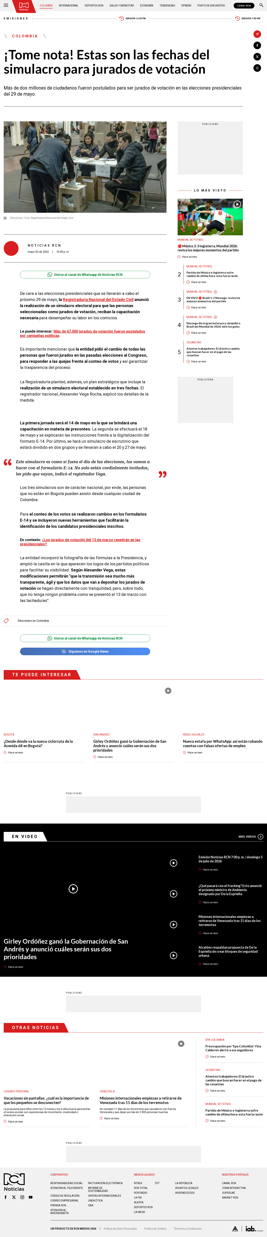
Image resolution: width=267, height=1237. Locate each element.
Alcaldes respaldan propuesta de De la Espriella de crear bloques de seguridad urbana (228, 951)
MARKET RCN (230, 1197)
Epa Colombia (215, 1039)
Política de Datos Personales (120, 1228)
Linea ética (95, 1200)
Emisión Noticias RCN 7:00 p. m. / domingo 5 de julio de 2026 (231, 859)
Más (251, 836)
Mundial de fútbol (191, 239)
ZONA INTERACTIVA (234, 1187)
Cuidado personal (16, 1091)
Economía (146, 5)
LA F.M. (138, 1197)
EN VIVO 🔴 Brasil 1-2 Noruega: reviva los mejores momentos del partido (213, 299)
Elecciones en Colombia (33, 620)
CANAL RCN (244, 5)
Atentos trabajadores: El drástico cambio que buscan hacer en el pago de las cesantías (213, 352)
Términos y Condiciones (188, 1228)
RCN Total (141, 1187)
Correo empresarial (64, 1200)
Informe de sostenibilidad (98, 1189)
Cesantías (194, 342)
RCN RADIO (140, 1192)
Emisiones (16, 18)
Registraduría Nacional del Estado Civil (98, 299)
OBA (90, 1205)
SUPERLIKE (228, 1192)
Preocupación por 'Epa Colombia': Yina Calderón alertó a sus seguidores (233, 1048)
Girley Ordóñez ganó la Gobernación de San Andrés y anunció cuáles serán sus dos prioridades (129, 745)
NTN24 (138, 1183)
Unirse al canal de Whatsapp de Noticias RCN (85, 274)
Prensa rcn (58, 1205)
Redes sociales (193, 734)
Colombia (46, 5)
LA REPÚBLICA (183, 1183)
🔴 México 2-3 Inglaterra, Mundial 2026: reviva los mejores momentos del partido (208, 248)
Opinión (186, 5)
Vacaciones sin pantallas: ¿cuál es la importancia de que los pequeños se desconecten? (46, 1100)
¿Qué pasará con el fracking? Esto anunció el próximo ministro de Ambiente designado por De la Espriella (230, 890)
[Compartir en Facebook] (257, 45)
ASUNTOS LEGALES (187, 1187)
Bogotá (9, 734)
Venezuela (107, 1091)
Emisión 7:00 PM (247, 18)
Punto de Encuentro (211, 5)
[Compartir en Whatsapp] (257, 68)
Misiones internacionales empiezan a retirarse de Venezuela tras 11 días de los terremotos (230, 921)
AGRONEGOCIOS (185, 1192)
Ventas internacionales (104, 1195)
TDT (157, 1183)
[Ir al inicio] (24, 6)
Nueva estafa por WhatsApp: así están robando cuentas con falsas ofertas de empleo (223, 743)
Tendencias (167, 5)
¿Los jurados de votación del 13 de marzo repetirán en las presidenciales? (80, 542)
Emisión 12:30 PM (132, 18)
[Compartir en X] (257, 56)
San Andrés (101, 734)
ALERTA (139, 1202)
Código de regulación (64, 1195)
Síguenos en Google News (85, 651)
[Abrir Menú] (6, 5)
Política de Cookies (155, 1228)
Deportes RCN (94, 5)
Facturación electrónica (105, 1183)
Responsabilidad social (66, 1183)
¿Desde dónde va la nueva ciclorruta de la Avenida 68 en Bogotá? (38, 743)
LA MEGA (139, 1212)
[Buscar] (261, 5)
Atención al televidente (66, 1187)
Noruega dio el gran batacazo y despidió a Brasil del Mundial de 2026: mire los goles (213, 325)
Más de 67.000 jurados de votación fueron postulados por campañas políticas (82, 333)
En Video (25, 836)
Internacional (68, 5)
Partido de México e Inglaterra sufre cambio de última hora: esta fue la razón (212, 274)
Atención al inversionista (59, 1212)
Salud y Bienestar (122, 5)
